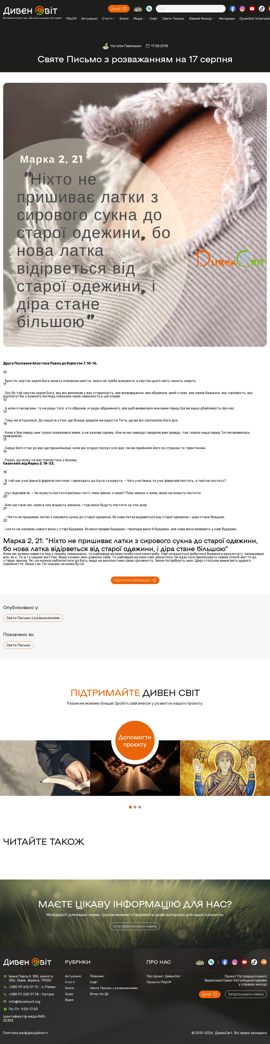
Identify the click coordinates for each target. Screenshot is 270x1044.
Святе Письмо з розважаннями (33, 618)
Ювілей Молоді (201, 18)
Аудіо (69, 994)
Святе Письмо (173, 18)
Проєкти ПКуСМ (158, 982)
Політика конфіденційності (25, 1033)
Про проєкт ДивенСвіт (163, 976)
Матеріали (227, 18)
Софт (154, 18)
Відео (69, 1000)
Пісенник (97, 976)
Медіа (139, 18)
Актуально (89, 18)
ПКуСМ (71, 18)
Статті (108, 18)
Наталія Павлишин (126, 46)
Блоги (124, 18)
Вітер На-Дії (99, 994)
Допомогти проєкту (135, 740)
